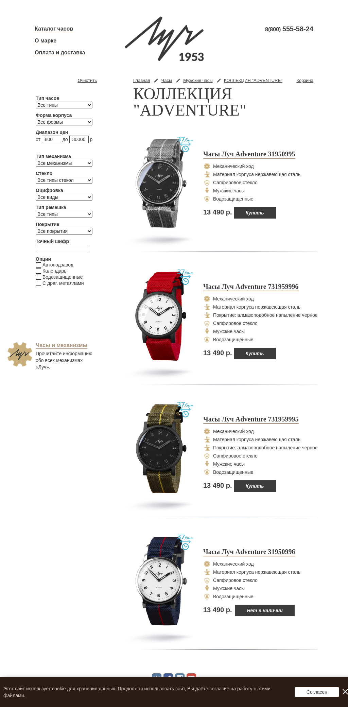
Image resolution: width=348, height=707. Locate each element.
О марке (45, 41)
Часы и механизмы (61, 345)
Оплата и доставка (60, 52)
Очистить (87, 80)
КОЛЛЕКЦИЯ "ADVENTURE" (253, 80)
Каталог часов (54, 29)
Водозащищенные (59, 277)
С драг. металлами (60, 283)
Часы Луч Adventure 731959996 (251, 286)
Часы (166, 80)
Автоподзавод (54, 265)
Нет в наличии (265, 610)
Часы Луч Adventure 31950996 (249, 552)
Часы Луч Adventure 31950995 (249, 154)
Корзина (304, 80)
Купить (255, 212)
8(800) (289, 29)
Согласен (317, 692)
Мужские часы (197, 80)
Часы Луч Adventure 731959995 (251, 419)
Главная (141, 80)
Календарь (51, 271)
